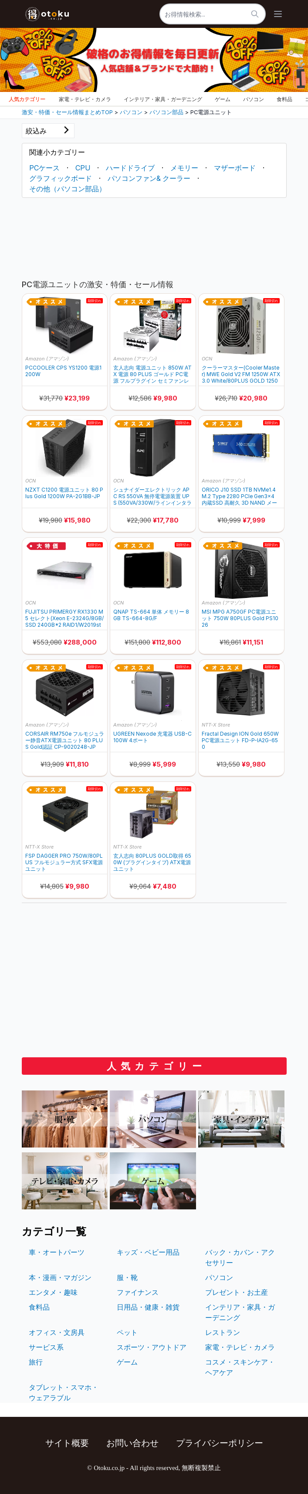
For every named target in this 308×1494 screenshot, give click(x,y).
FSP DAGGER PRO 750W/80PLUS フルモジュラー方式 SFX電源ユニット (64, 862)
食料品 (284, 99)
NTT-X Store (216, 725)
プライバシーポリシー (219, 1443)
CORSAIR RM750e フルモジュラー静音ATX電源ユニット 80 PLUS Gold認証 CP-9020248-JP (64, 740)
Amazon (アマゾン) (47, 359)
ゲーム (222, 99)
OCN (207, 359)
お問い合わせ (132, 1443)
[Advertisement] (154, 236)
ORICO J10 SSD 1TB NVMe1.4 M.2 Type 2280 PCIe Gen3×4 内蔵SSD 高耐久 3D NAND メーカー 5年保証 (239, 496)
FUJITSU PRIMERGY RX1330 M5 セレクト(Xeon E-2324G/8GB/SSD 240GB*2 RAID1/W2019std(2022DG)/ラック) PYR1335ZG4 (64, 618)
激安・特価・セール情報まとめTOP (67, 112)
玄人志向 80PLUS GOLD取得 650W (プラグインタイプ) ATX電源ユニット (152, 862)
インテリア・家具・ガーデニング (163, 99)
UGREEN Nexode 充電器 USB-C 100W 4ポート (152, 737)
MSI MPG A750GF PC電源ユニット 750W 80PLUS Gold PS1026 (240, 618)
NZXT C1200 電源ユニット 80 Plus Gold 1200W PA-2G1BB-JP (64, 492)
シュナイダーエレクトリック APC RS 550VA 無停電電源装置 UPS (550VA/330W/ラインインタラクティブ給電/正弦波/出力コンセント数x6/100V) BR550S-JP (152, 496)
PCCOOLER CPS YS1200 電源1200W (63, 370)
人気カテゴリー (27, 99)
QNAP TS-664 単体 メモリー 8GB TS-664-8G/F (151, 614)
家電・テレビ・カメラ (85, 99)
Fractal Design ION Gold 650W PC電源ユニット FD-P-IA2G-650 (240, 740)
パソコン (253, 99)
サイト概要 (67, 1443)
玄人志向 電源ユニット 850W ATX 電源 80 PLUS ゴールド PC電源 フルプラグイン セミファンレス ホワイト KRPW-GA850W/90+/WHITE (152, 374)
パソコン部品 (166, 112)
